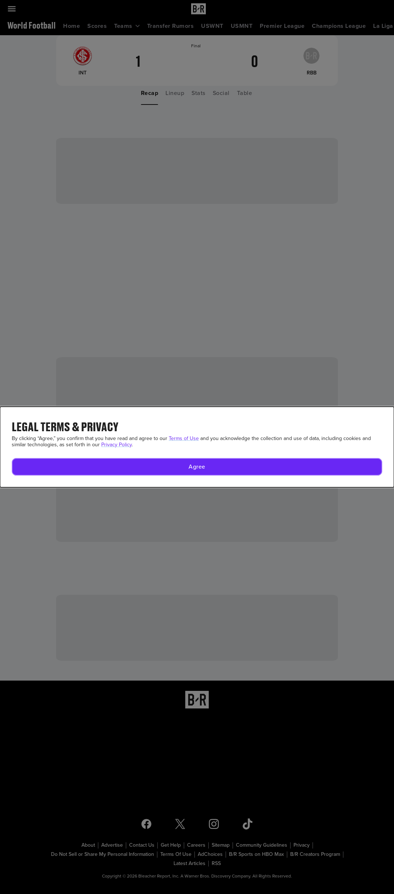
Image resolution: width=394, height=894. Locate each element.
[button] (197, 467)
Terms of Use (184, 438)
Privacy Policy (116, 444)
